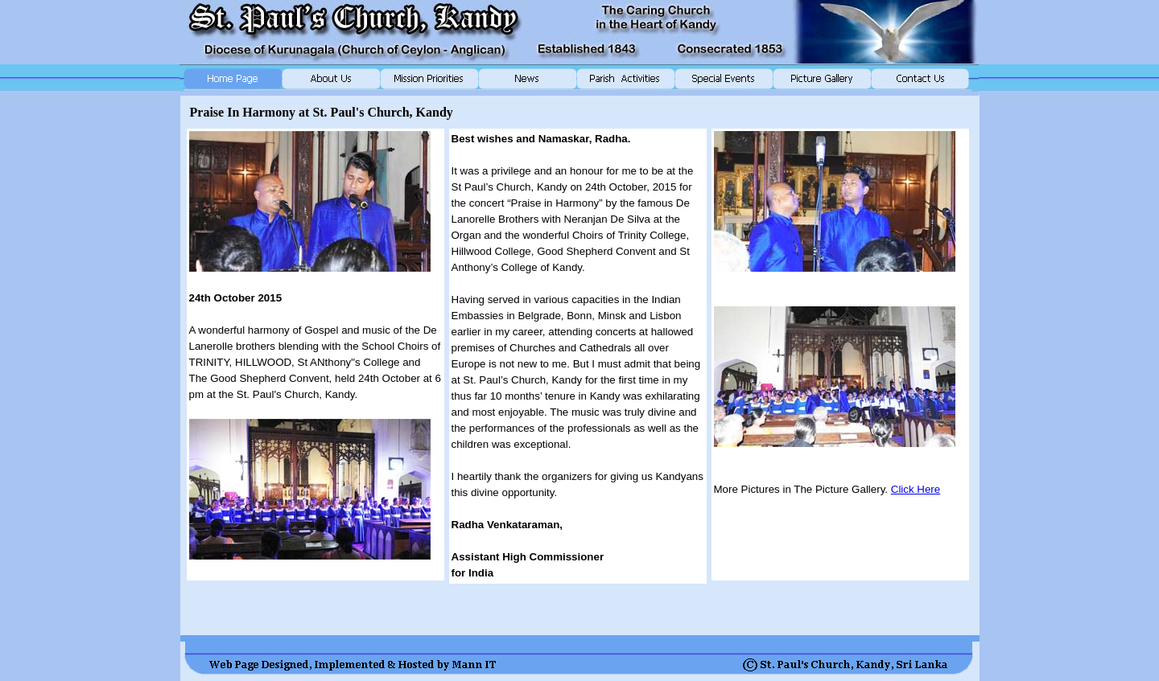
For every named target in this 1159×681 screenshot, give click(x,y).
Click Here (915, 489)
